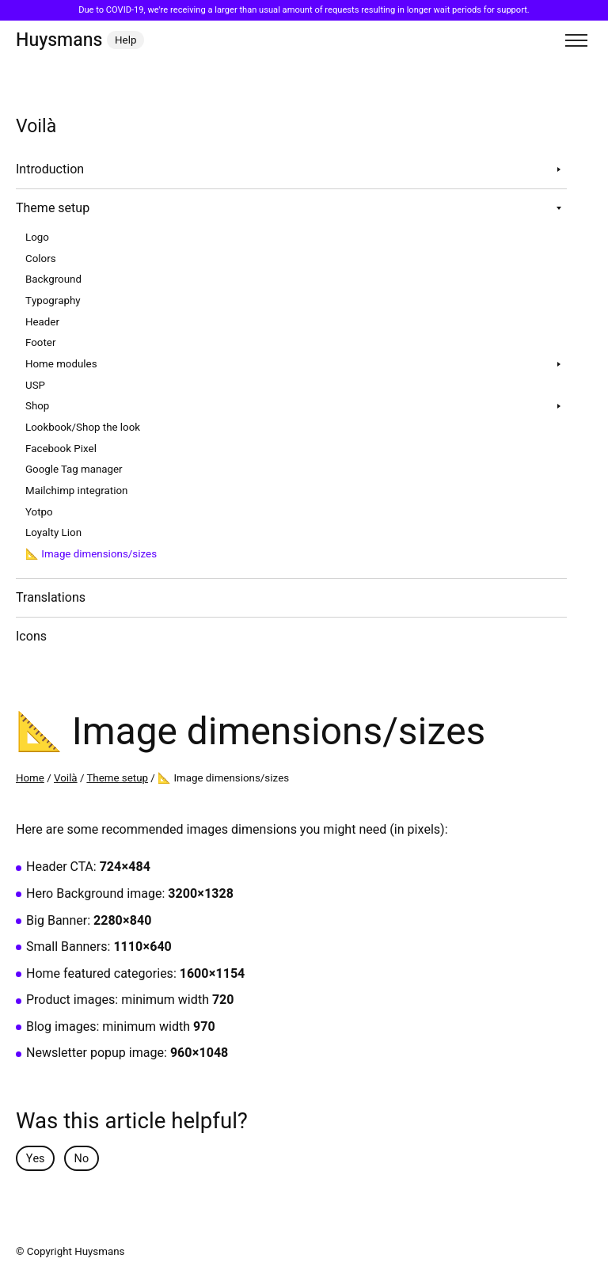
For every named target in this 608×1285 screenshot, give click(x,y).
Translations (51, 597)
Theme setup (52, 208)
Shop (37, 406)
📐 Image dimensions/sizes (91, 554)
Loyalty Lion (53, 533)
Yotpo (39, 512)
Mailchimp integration (76, 491)
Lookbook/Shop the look (82, 427)
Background (53, 279)
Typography (53, 301)
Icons (31, 636)
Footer (40, 343)
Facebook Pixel (61, 449)
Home (30, 778)
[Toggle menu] (576, 40)
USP (35, 385)
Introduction (50, 169)
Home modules (61, 364)
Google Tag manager (74, 469)
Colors (40, 259)
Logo (37, 237)
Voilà (66, 778)
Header (42, 322)
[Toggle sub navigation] (559, 169)
